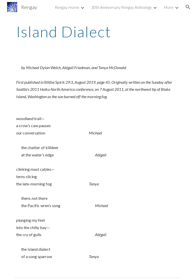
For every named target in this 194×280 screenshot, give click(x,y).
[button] (188, 7)
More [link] (169, 7)
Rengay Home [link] (67, 7)
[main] (97, 31)
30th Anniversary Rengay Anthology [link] (121, 7)
